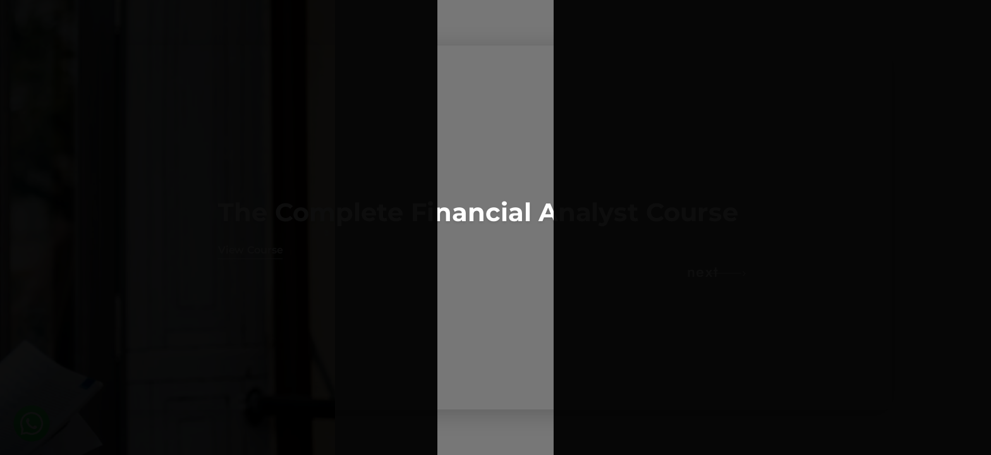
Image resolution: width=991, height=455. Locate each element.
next (703, 271)
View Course (250, 250)
